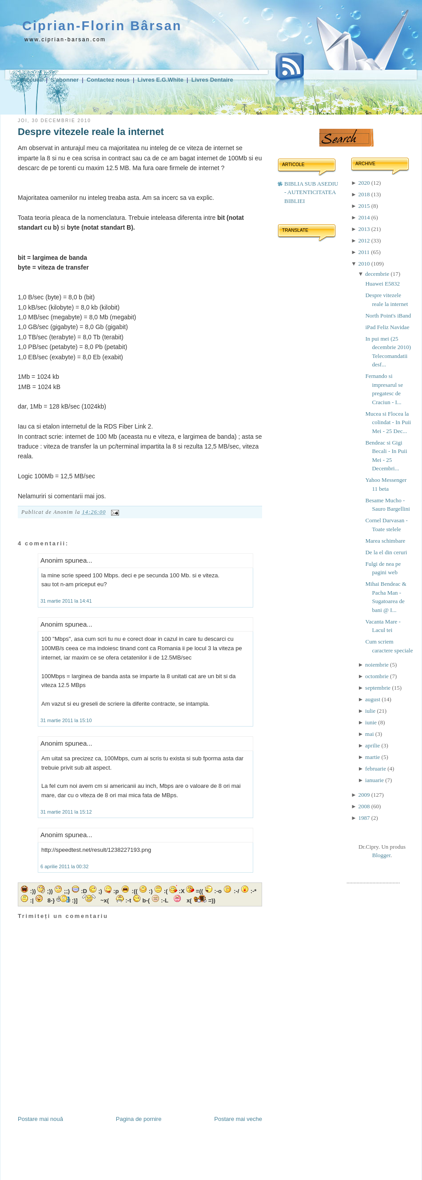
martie (373, 757)
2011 (364, 252)
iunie (371, 722)
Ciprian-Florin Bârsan (102, 26)
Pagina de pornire (139, 1119)
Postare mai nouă (40, 1119)
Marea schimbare (385, 540)
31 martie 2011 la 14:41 (66, 601)
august (373, 699)
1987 (364, 817)
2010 (364, 263)
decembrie (377, 273)
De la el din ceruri (386, 552)
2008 (364, 806)
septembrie (378, 687)
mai (370, 734)
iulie (371, 710)
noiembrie (377, 664)
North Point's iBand (388, 315)
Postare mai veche (238, 1119)
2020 (364, 182)
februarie (376, 768)
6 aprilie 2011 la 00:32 (64, 866)
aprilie (373, 745)
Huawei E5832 (382, 283)
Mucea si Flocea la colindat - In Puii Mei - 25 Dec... (388, 422)
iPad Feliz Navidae (387, 327)
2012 (364, 240)
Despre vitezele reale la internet (91, 131)
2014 (364, 217)
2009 (364, 794)
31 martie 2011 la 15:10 (66, 720)
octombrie (377, 676)
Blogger (381, 855)
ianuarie (375, 780)
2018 (364, 194)
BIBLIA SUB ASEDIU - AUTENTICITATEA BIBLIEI (311, 192)
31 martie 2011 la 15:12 (66, 811)
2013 (364, 229)
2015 (364, 206)
